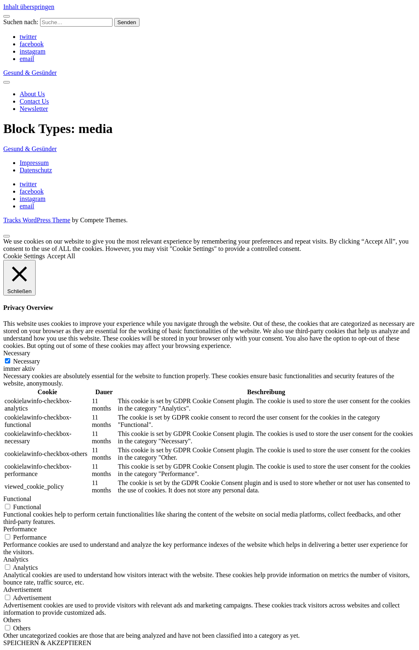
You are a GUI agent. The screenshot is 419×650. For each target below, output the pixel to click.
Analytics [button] (15, 559)
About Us (32, 93)
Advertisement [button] (22, 589)
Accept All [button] (61, 256)
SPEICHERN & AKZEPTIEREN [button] (47, 642)
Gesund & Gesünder (30, 72)
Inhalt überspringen (28, 6)
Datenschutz (36, 170)
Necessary (26, 361)
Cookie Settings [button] (24, 256)
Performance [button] (20, 529)
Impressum (34, 162)
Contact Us (34, 101)
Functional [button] (17, 498)
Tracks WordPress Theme (36, 220)
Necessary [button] (16, 353)
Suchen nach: (20, 21)
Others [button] (12, 619)
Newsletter (34, 108)
